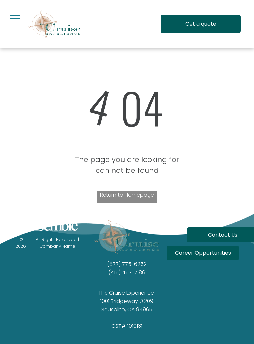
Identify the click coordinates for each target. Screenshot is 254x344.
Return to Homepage (127, 195)
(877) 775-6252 (127, 264)
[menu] (14, 15)
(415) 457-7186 (126, 272)
